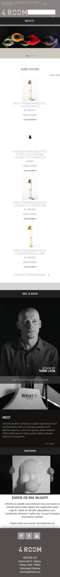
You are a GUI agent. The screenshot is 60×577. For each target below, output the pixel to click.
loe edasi (50, 443)
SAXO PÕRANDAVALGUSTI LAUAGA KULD (30, 105)
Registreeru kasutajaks (27, 2)
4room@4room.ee (30, 572)
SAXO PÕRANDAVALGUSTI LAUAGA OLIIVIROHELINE (30, 204)
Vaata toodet (30, 115)
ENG (45, 4)
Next (54, 43)
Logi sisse (7, 2)
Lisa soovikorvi (30, 119)
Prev (7, 43)
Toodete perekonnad (29, 274)
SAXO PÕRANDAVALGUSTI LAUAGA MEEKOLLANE (30, 252)
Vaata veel (54, 75)
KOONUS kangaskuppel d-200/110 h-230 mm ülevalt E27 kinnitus (30, 154)
